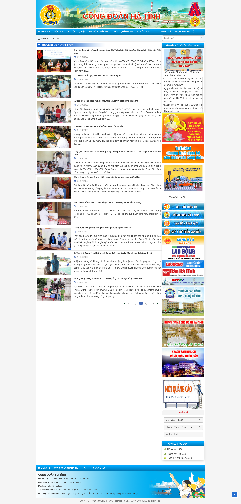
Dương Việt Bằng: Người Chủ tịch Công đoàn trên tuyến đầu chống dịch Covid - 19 (113, 253)
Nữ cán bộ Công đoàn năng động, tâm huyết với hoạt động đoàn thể (106, 101)
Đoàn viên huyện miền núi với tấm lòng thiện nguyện (99, 126)
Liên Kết (183, 412)
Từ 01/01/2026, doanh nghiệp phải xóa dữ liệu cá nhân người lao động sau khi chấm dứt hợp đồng (183, 81)
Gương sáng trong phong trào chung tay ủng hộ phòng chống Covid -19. (108, 278)
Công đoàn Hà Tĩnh (177, 197)
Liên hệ (85, 468)
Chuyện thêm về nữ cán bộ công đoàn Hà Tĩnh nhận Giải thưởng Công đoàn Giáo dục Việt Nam (117, 51)
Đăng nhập (99, 468)
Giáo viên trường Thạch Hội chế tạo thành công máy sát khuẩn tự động (107, 202)
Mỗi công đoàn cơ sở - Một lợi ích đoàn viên (122, 38)
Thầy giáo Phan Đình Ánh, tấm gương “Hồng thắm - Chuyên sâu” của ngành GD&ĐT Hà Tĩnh (117, 153)
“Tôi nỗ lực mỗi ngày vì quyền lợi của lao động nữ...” (99, 75)
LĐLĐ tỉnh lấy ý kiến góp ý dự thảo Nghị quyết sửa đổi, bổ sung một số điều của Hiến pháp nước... (183, 108)
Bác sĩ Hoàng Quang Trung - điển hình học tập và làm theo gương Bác (107, 177)
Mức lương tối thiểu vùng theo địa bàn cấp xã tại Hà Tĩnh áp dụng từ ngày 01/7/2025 (183, 98)
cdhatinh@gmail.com (53, 486)
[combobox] (183, 420)
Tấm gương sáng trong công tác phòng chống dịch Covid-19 (102, 228)
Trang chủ (44, 468)
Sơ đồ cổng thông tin (66, 468)
